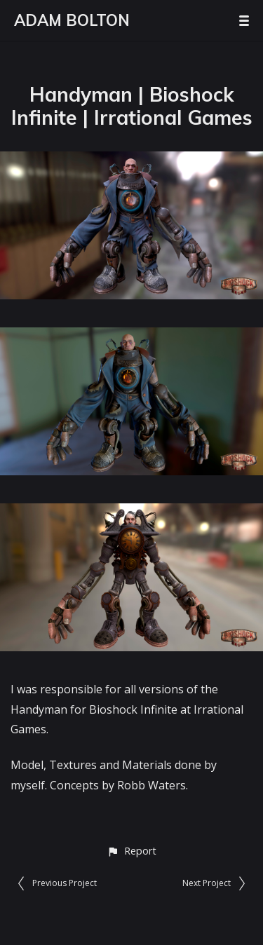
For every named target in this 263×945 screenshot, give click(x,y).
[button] (131, 850)
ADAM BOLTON (72, 20)
